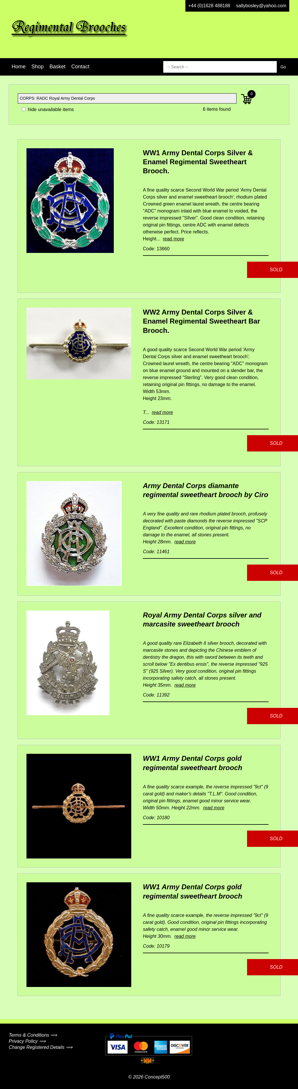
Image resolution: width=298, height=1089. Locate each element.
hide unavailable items (48, 109)
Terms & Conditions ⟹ (33, 1035)
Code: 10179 (156, 946)
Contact (80, 66)
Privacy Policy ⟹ (27, 1041)
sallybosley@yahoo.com (261, 5)
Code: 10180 (156, 817)
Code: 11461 (156, 551)
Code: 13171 (156, 422)
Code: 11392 (156, 694)
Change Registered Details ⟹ (40, 1047)
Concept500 (157, 1076)
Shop (37, 66)
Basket (57, 66)
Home (19, 66)
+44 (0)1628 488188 (209, 5)
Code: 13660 (156, 248)
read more (173, 238)
